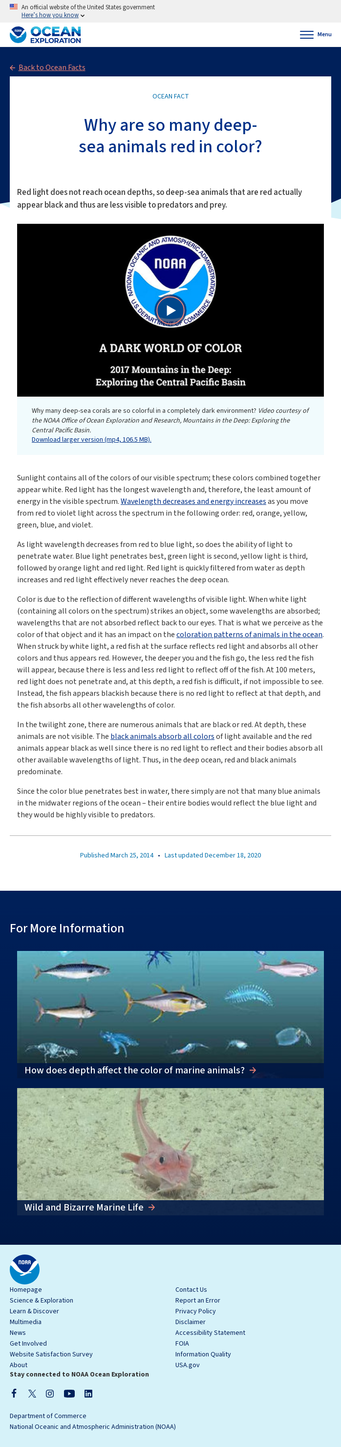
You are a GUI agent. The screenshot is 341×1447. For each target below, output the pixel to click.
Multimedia (26, 1322)
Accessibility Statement (210, 1333)
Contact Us (191, 1290)
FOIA (182, 1344)
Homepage (26, 1290)
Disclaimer (190, 1322)
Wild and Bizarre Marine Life (85, 1207)
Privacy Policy (195, 1311)
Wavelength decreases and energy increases (193, 501)
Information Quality (203, 1354)
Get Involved (28, 1344)
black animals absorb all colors (162, 736)
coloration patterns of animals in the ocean (249, 634)
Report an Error (197, 1300)
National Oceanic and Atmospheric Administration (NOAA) (93, 1427)
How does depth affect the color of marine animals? (135, 1070)
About (18, 1365)
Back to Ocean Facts (52, 67)
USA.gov (187, 1365)
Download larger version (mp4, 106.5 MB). (91, 440)
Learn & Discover (34, 1311)
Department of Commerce (48, 1416)
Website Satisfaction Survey (51, 1354)
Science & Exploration (41, 1300)
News (18, 1333)
